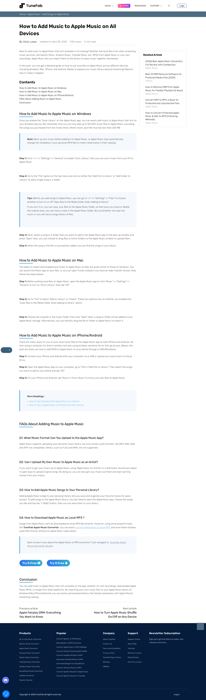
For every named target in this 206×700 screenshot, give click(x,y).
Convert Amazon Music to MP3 (69, 668)
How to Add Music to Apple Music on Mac (40, 91)
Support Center (134, 639)
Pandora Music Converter (29, 667)
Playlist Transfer (26, 680)
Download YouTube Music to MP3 (70, 659)
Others (148, 80)
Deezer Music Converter (29, 657)
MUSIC (109, 6)
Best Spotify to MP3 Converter (69, 643)
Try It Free (31, 563)
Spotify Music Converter (29, 644)
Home (22, 14)
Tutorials (131, 648)
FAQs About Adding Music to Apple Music (40, 98)
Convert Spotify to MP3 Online (69, 639)
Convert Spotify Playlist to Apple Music (72, 672)
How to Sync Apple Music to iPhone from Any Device (56, 405)
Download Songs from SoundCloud (70, 664)
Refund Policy (133, 657)
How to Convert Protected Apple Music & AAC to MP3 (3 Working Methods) (162, 116)
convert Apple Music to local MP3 (93, 527)
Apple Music (34, 14)
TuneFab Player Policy (112, 657)
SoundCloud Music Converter (31, 671)
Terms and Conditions (111, 648)
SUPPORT (156, 6)
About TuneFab (109, 639)
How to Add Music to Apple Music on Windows (43, 88)
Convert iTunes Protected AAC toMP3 (72, 651)
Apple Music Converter (28, 648)
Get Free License (134, 662)
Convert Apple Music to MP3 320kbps (72, 647)
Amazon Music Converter (29, 653)
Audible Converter (26, 676)
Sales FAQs (132, 644)
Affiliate (106, 667)
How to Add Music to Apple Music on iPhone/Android (46, 95)
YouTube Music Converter (29, 662)
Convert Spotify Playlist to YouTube (71, 676)
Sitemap (106, 662)
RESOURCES (140, 6)
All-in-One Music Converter (30, 639)
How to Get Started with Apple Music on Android (54, 401)
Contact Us (107, 644)
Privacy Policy (109, 653)
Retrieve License (134, 653)
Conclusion (25, 102)
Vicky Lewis (30, 41)
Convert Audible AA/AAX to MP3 (70, 655)
